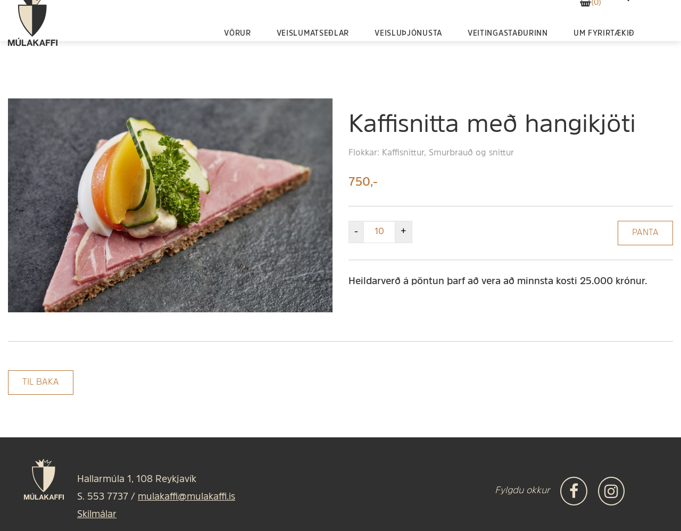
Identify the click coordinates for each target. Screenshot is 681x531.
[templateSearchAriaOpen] (624, 23)
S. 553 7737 (102, 497)
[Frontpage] (32, 45)
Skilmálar (97, 515)
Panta (645, 233)
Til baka (40, 382)
